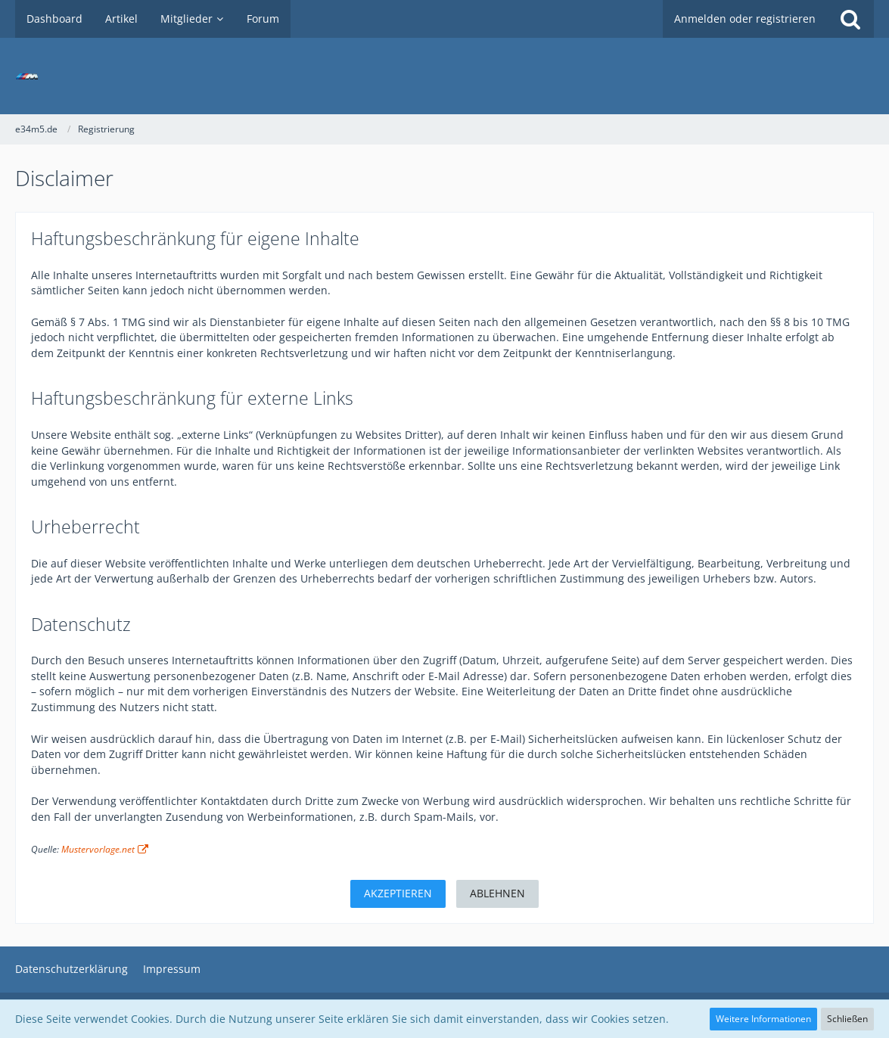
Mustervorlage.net (98, 849)
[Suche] (850, 19)
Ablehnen (497, 893)
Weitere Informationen (763, 1018)
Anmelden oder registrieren (745, 18)
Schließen (847, 1018)
